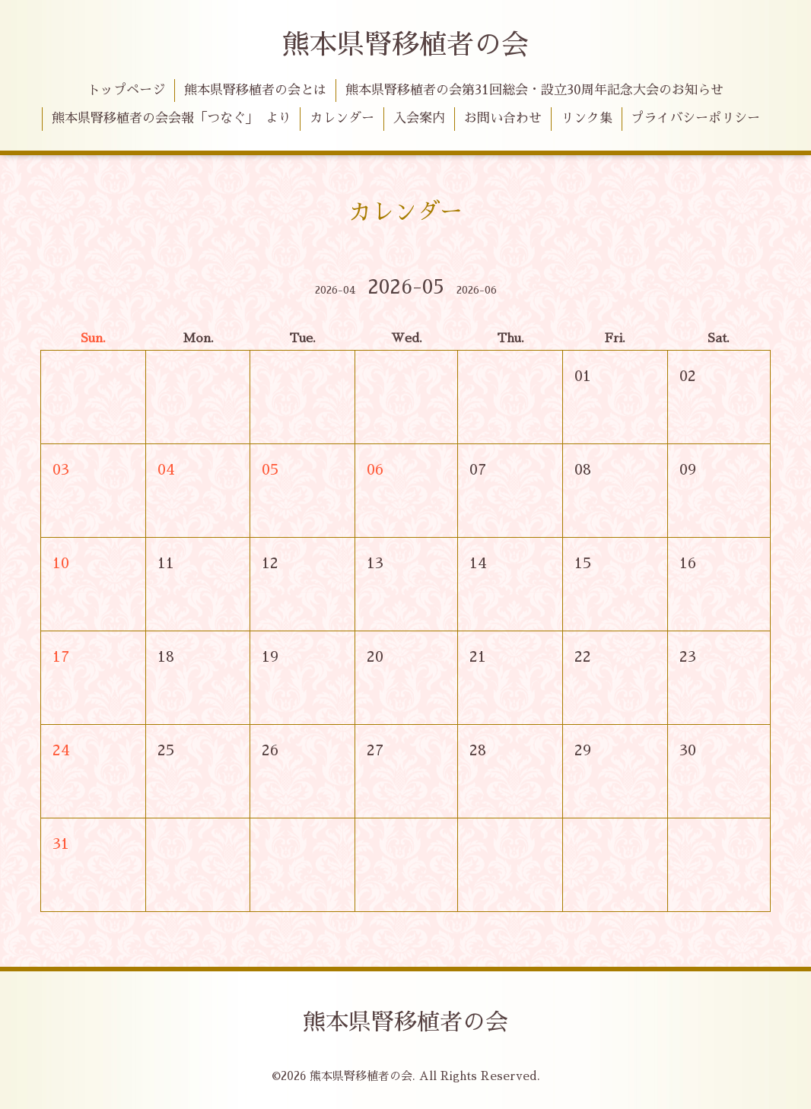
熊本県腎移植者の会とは (255, 90)
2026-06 (476, 289)
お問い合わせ (503, 118)
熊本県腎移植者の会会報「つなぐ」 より (171, 118)
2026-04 (335, 289)
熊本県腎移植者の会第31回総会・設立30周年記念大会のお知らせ (534, 90)
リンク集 (586, 118)
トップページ (126, 90)
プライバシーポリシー (695, 118)
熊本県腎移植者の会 (405, 45)
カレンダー (342, 118)
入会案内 (419, 118)
